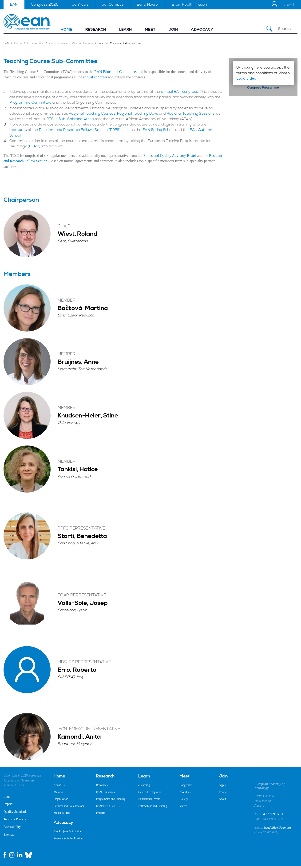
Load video (246, 78)
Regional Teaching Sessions (190, 113)
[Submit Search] (269, 29)
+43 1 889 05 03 (272, 814)
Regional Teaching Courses (92, 113)
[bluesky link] (28, 855)
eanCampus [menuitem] (112, 4)
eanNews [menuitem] (80, 4)
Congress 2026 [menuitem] (45, 4)
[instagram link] (11, 855)
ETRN (34, 146)
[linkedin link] (19, 855)
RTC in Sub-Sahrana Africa (70, 119)
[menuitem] (66, 29)
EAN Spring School (158, 129)
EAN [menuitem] (14, 4)
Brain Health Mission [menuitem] (189, 4)
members (18, 129)
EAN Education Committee (115, 72)
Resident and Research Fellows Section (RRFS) (80, 129)
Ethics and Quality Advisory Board (169, 156)
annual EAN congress (179, 91)
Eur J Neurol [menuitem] (147, 4)
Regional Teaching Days (137, 113)
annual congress (95, 77)
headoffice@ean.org (277, 827)
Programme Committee (30, 102)
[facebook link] (5, 855)
